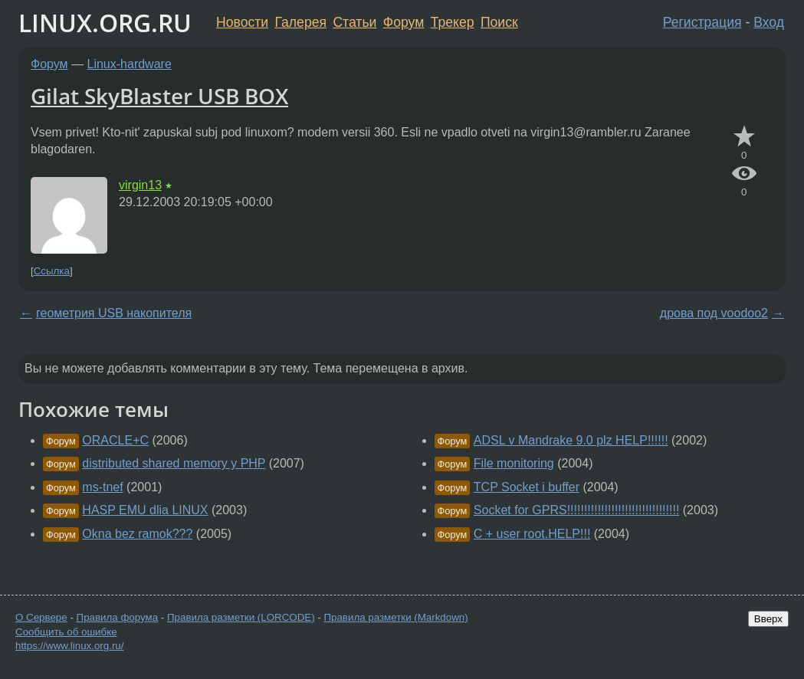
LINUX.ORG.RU (105, 22)
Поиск (499, 22)
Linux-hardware (129, 64)
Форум (403, 22)
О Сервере (41, 617)
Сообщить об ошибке (66, 632)
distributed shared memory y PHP (173, 463)
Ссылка (52, 271)
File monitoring (514, 463)
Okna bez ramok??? (137, 533)
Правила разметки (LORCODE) (241, 617)
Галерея (301, 22)
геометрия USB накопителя (114, 313)
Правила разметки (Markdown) (395, 617)
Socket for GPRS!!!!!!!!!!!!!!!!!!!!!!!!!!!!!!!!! (577, 510)
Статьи (354, 22)
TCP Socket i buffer (526, 487)
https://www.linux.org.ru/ (69, 645)
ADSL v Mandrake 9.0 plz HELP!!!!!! (571, 440)
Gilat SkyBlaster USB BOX (159, 95)
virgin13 (140, 185)
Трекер (452, 22)
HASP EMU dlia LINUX (145, 510)
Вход (768, 22)
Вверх (768, 619)
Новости (242, 22)
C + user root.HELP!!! (532, 533)
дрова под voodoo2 (714, 313)
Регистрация (702, 22)
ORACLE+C (115, 440)
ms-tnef (102, 487)
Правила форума (118, 617)
